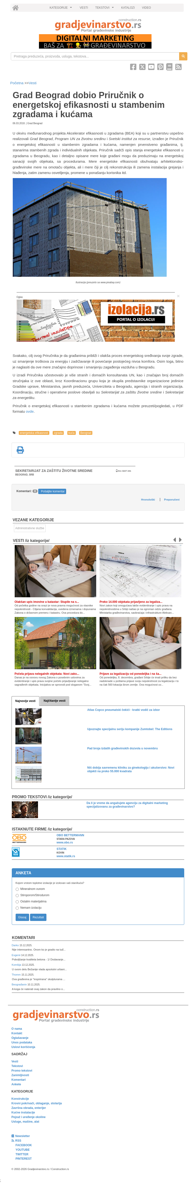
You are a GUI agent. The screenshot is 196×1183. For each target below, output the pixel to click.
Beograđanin (20, 984)
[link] (98, 25)
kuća (72, 433)
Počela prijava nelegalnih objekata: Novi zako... (47, 673)
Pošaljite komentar (53, 491)
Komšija (17, 964)
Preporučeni (171, 499)
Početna (17, 83)
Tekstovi (17, 1066)
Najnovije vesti (25, 701)
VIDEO (146, 7)
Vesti (33, 83)
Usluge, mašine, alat (25, 1121)
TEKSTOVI (105, 9)
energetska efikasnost (34, 433)
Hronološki (148, 499)
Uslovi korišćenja (23, 1047)
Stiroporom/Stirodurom (35, 895)
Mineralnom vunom (32, 889)
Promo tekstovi (22, 1070)
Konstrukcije (20, 1098)
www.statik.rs (66, 856)
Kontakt (17, 1033)
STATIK (62, 849)
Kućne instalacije (23, 1112)
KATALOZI (128, 7)
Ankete (16, 1084)
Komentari (23, 938)
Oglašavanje (20, 1038)
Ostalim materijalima (33, 901)
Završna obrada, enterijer (29, 1108)
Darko (16, 945)
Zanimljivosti (20, 1075)
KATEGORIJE (61, 9)
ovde (30, 411)
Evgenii (16, 955)
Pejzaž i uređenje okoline (29, 1117)
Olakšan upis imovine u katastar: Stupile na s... (47, 602)
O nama (17, 1028)
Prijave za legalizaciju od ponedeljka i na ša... (130, 673)
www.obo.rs (65, 842)
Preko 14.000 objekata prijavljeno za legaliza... (131, 602)
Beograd (85, 433)
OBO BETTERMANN (70, 835)
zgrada (58, 433)
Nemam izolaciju (31, 907)
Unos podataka (22, 1042)
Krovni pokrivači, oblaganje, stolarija (37, 1103)
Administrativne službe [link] (29, 528)
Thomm (17, 974)
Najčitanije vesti (55, 700)
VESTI (84, 7)
